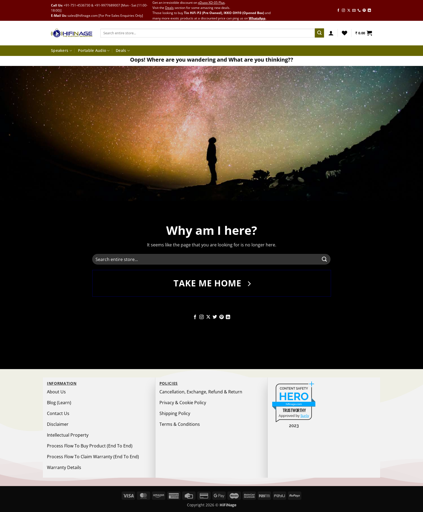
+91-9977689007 (107, 5)
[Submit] (319, 33)
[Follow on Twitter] (215, 317)
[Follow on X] (348, 10)
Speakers (61, 50)
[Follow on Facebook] (338, 10)
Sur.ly (305, 416)
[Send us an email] (354, 10)
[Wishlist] (344, 33)
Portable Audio (94, 50)
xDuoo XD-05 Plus (211, 2)
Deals (169, 7)
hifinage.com (294, 404)
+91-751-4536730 (77, 5)
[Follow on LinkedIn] (369, 10)
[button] (331, 33)
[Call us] (359, 10)
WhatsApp (257, 18)
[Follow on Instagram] (343, 10)
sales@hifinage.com (82, 15)
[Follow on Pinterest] (364, 10)
